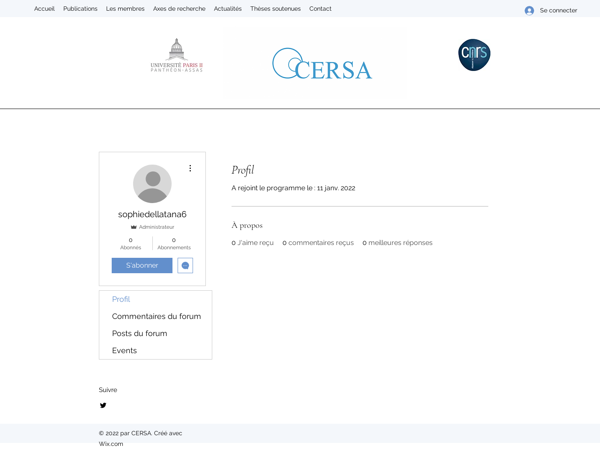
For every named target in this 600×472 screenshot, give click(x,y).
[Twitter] (103, 405)
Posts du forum (139, 333)
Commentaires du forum (156, 316)
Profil (121, 299)
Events (124, 350)
